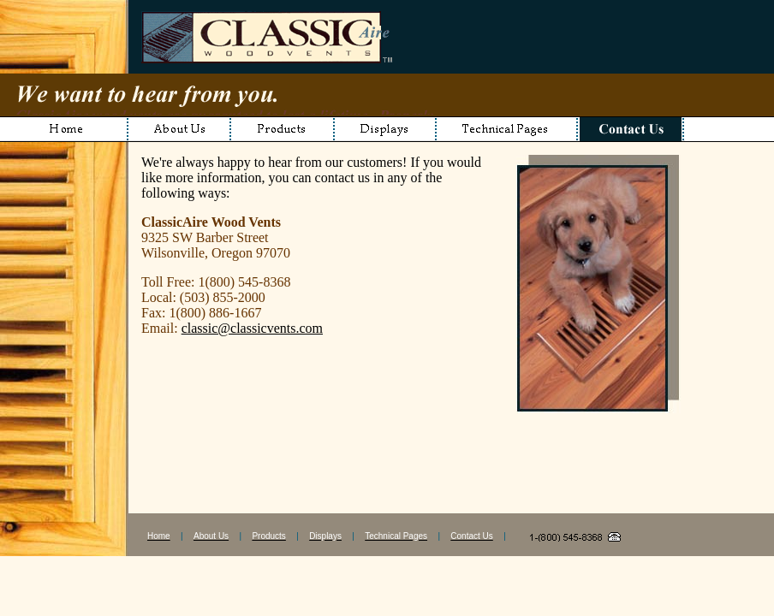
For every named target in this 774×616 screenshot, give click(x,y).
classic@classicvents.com (252, 328)
